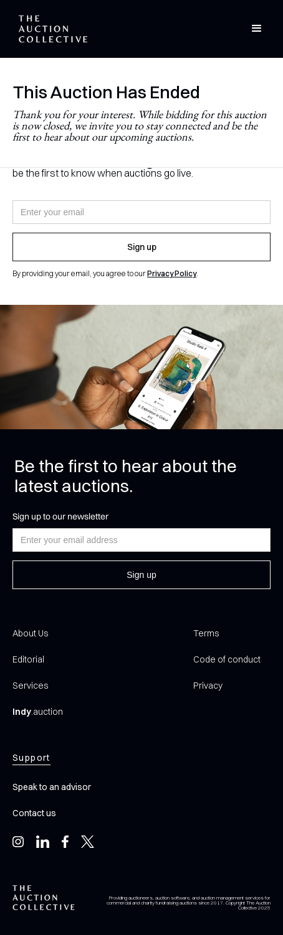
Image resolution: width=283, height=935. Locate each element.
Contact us (34, 813)
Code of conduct (227, 659)
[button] (257, 28)
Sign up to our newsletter (60, 516)
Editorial (28, 659)
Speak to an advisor (51, 787)
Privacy (208, 685)
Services (30, 685)
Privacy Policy (171, 273)
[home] (49, 28)
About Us (30, 633)
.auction (37, 711)
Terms (206, 633)
